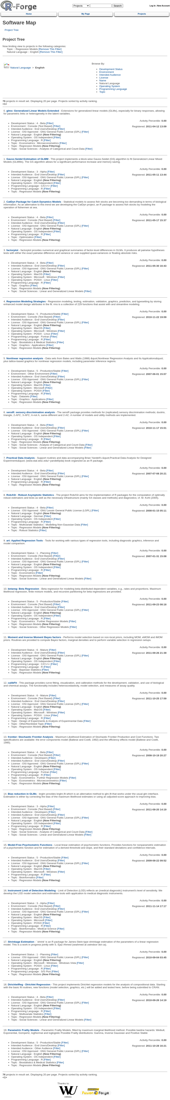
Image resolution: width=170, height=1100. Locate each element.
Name (102, 80)
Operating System (109, 86)
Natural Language (20, 67)
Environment (106, 72)
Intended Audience (110, 74)
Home (29, 14)
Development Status (110, 69)
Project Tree (12, 30)
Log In (152, 6)
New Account (163, 6)
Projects (142, 14)
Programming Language (113, 89)
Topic (102, 91)
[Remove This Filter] (49, 49)
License (103, 77)
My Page (85, 14)
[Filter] (50, 123)
